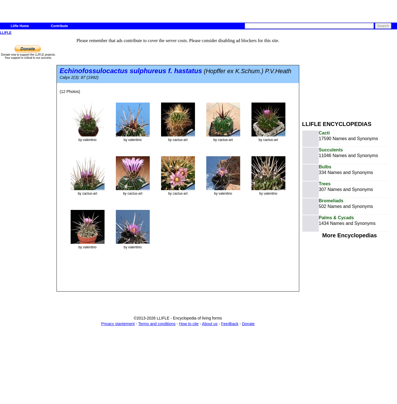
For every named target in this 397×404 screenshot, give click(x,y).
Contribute (59, 26)
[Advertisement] (349, 75)
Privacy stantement (118, 324)
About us (210, 324)
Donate (248, 324)
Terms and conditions (156, 324)
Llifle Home (20, 26)
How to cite (189, 324)
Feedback (229, 324)
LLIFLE (6, 33)
